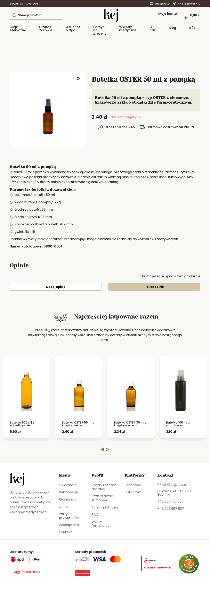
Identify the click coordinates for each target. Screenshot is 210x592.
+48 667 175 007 (170, 501)
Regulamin (67, 499)
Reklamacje (68, 492)
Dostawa (32, 3)
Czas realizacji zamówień (103, 498)
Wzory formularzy (100, 524)
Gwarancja (16, 3)
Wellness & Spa (72, 29)
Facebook (132, 485)
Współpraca (69, 525)
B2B (192, 28)
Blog (172, 28)
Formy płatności (105, 507)
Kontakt (65, 532)
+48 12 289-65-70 (189, 3)
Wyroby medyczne (127, 29)
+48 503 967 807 (170, 509)
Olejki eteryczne (18, 29)
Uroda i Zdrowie (45, 29)
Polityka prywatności (69, 516)
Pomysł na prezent (99, 30)
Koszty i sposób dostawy (104, 487)
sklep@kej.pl (162, 3)
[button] (78, 79)
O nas (153, 29)
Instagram (132, 492)
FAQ (95, 514)
